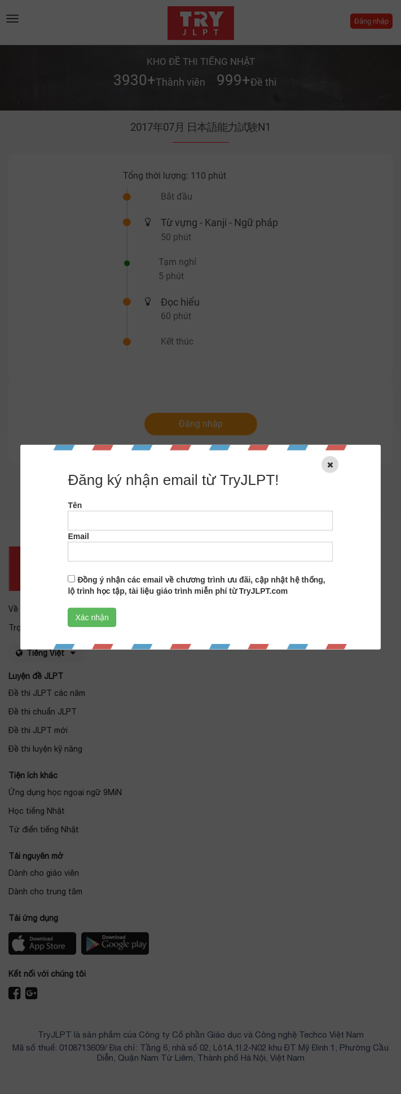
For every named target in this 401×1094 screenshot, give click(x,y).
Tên (75, 504)
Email (78, 535)
